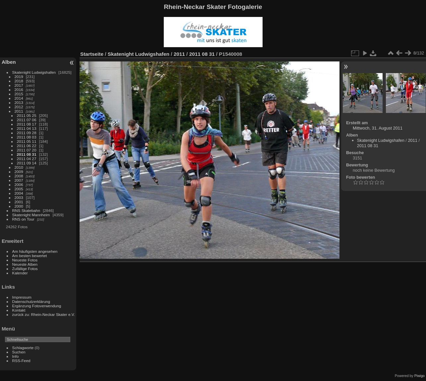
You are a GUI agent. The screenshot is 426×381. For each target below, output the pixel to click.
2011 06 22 (26, 145)
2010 (19, 167)
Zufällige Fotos (25, 268)
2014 (19, 98)
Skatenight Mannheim (31, 215)
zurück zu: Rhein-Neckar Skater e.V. (43, 314)
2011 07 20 (26, 150)
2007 (19, 180)
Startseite (91, 54)
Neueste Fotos (25, 260)
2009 (19, 171)
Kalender (20, 273)
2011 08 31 (26, 154)
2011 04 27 (26, 158)
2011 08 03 (26, 137)
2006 (19, 184)
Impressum (21, 297)
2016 (19, 89)
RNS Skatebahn (26, 210)
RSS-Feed (21, 360)
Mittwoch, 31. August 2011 (377, 128)
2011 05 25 (26, 115)
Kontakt (19, 310)
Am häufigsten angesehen (35, 251)
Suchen (19, 352)
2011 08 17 (26, 124)
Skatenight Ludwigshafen (34, 72)
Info (15, 356)
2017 (19, 85)
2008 (19, 176)
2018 (19, 81)
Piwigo (419, 376)
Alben (9, 62)
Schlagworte (23, 347)
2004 (19, 193)
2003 (19, 197)
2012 (19, 107)
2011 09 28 (26, 133)
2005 (19, 189)
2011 (19, 111)
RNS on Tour (23, 219)
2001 (19, 202)
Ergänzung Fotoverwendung (36, 306)
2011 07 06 (26, 120)
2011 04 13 (26, 128)
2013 (19, 102)
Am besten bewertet (29, 255)
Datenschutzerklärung (31, 301)
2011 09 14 (26, 163)
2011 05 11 (26, 141)
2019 (19, 76)
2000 (19, 206)
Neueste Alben (25, 264)
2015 (19, 94)
